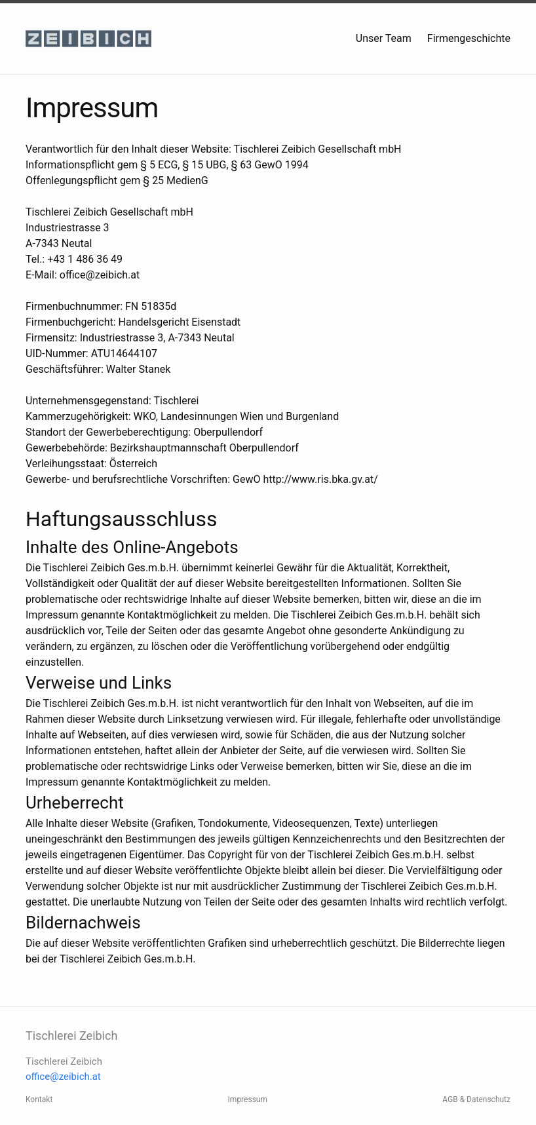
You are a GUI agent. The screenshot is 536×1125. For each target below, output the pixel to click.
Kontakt (39, 1099)
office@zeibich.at (63, 1076)
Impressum (247, 1099)
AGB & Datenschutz (476, 1099)
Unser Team (384, 38)
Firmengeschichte (468, 38)
